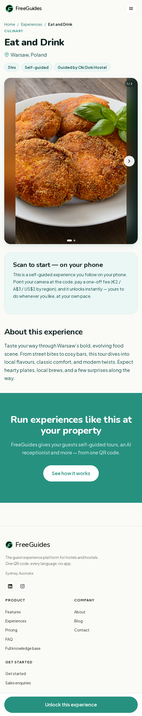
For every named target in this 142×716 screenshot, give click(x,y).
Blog (78, 620)
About (79, 611)
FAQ (9, 639)
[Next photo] (129, 161)
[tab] (69, 240)
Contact (81, 629)
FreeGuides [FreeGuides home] (23, 8)
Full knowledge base (23, 648)
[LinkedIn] (10, 586)
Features (13, 611)
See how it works (71, 473)
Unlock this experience (71, 704)
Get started (15, 673)
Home (9, 24)
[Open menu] (131, 8)
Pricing (11, 629)
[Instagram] (22, 586)
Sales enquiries (18, 682)
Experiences (31, 24)
